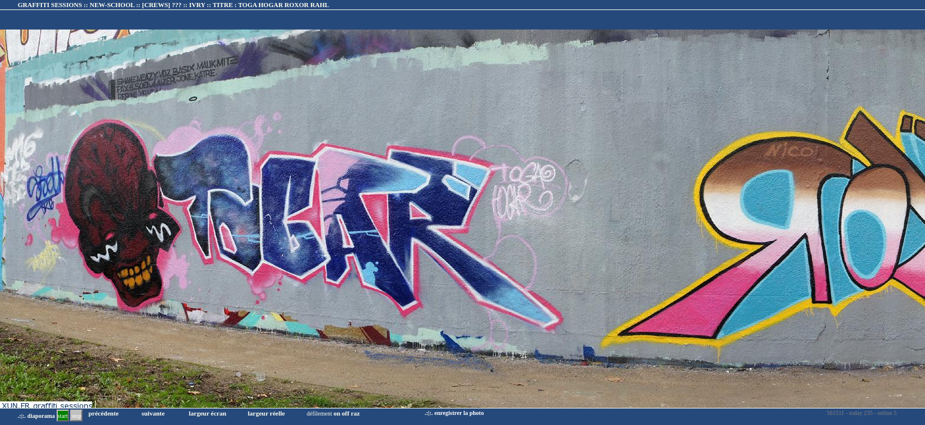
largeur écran (208, 413)
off (345, 413)
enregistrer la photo (459, 413)
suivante (153, 413)
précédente (103, 413)
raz (355, 413)
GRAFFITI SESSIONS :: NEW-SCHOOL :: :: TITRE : (173, 4)
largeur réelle (266, 413)
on (336, 413)
